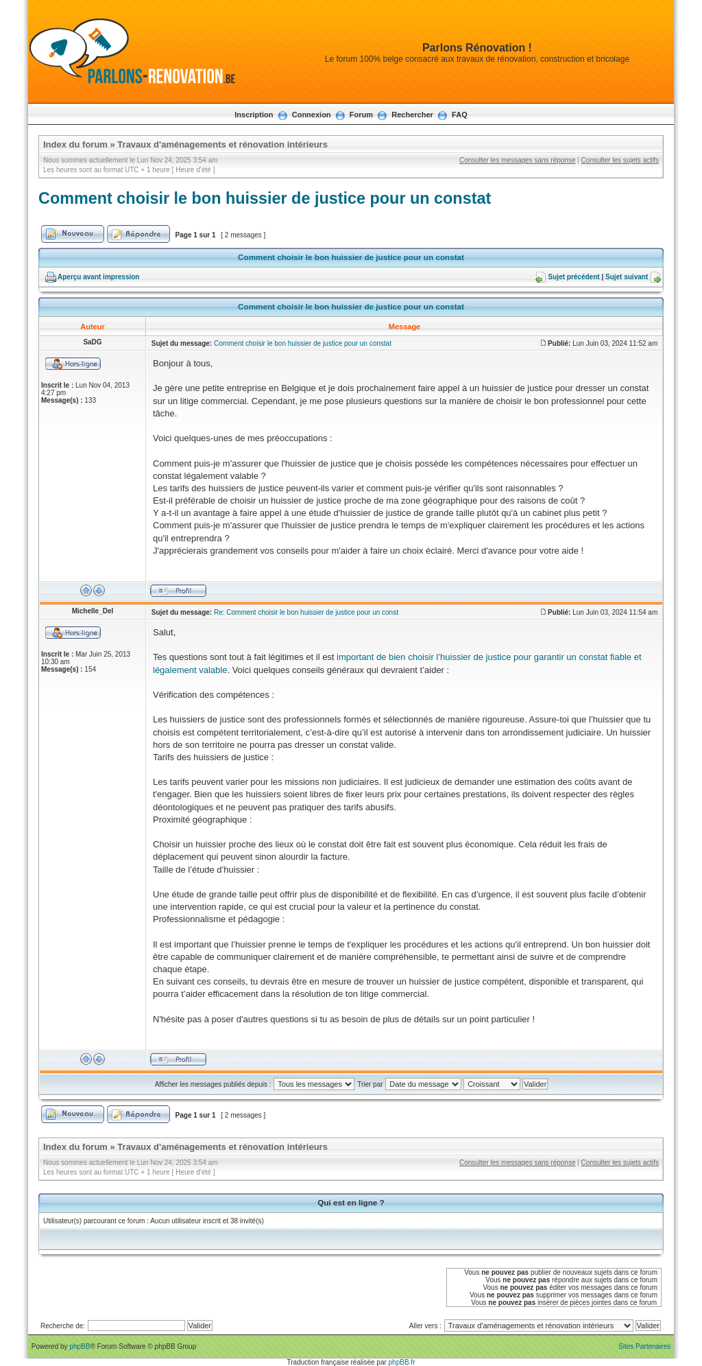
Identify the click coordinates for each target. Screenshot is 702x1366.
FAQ (460, 114)
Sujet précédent (574, 277)
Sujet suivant (626, 277)
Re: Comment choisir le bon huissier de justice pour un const (306, 612)
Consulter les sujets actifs (620, 160)
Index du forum (75, 144)
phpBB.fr (402, 1362)
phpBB (79, 1346)
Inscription (253, 114)
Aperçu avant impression (98, 277)
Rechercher (412, 114)
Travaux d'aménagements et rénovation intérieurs (222, 144)
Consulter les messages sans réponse (517, 160)
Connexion (311, 114)
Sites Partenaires (644, 1346)
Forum (361, 114)
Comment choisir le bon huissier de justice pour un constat (264, 198)
